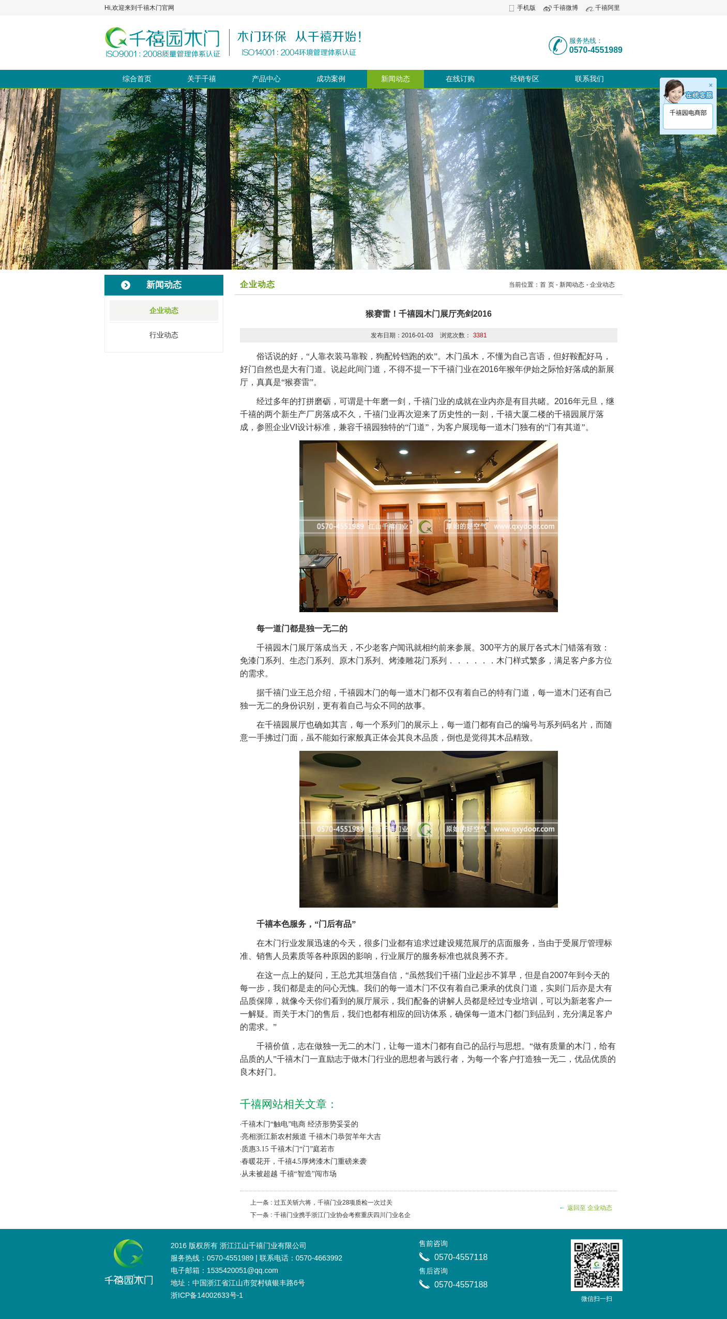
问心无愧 (339, 988)
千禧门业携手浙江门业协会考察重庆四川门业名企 (342, 1215)
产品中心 (266, 79)
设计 (305, 427)
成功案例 (330, 79)
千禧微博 (565, 7)
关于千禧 (201, 79)
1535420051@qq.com (242, 1270)
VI (293, 427)
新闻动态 (395, 79)
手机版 (526, 7)
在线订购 (460, 79)
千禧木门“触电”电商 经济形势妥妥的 (299, 1124)
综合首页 (137, 79)
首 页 (547, 284)
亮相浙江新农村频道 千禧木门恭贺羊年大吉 (311, 1136)
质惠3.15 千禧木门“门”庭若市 (288, 1149)
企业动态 (163, 310)
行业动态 (163, 335)
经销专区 (524, 79)
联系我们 (589, 79)
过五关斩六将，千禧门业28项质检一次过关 (333, 1202)
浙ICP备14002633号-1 (207, 1295)
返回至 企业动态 (589, 1207)
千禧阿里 (607, 7)
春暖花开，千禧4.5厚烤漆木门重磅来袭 (304, 1161)
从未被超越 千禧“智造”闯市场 (289, 1174)
